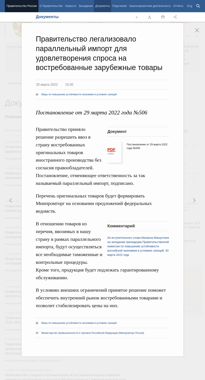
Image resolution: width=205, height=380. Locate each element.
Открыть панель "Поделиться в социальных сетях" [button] (176, 17)
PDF (111, 149)
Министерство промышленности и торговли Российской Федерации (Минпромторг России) (92, 333)
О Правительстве (51, 6)
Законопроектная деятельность (150, 6)
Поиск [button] (198, 6)
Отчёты (178, 6)
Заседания (86, 6)
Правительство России (22, 6)
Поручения (119, 6)
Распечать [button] (163, 17)
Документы (102, 6)
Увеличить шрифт (150, 17)
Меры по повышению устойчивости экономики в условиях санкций (79, 94)
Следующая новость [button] (11, 200)
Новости (70, 6)
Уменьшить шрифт (137, 17)
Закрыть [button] (200, 33)
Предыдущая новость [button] (194, 200)
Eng (189, 6)
